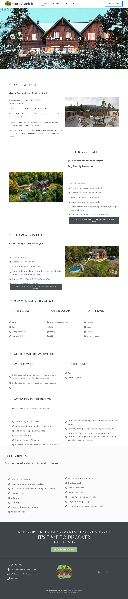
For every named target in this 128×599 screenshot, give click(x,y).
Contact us (60, 4)
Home (44, 4)
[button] (114, 4)
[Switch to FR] (74, 4)
